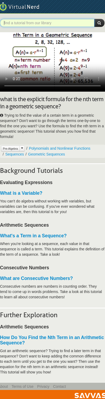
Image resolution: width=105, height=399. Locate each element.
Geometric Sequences (46, 154)
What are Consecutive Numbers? (36, 278)
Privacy (43, 386)
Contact (59, 386)
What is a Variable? (21, 193)
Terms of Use (22, 386)
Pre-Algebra (10, 148)
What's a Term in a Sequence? (33, 235)
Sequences (14, 154)
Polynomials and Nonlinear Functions (59, 148)
